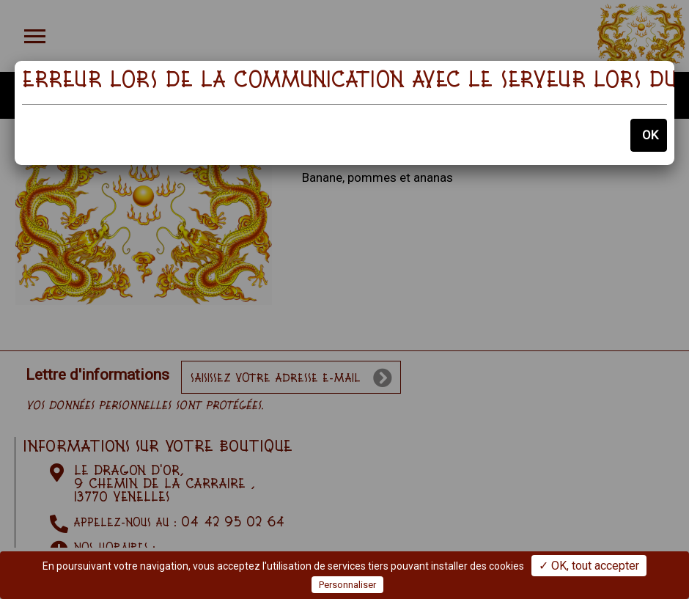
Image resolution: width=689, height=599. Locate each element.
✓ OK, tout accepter (589, 566)
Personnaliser (347, 584)
